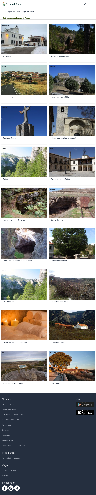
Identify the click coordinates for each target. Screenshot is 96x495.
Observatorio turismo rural (13, 414)
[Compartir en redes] (85, 4)
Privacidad (6, 425)
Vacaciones (7, 475)
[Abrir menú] (92, 4)
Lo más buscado (9, 470)
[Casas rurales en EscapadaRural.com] (11, 4)
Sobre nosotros (8, 404)
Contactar (6, 435)
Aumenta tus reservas (11, 458)
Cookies (5, 430)
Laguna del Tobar (13, 12)
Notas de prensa (9, 409)
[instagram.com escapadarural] (11, 490)
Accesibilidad (7, 440)
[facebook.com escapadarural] (5, 490)
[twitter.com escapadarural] (17, 490)
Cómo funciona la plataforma (14, 445)
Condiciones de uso (10, 420)
